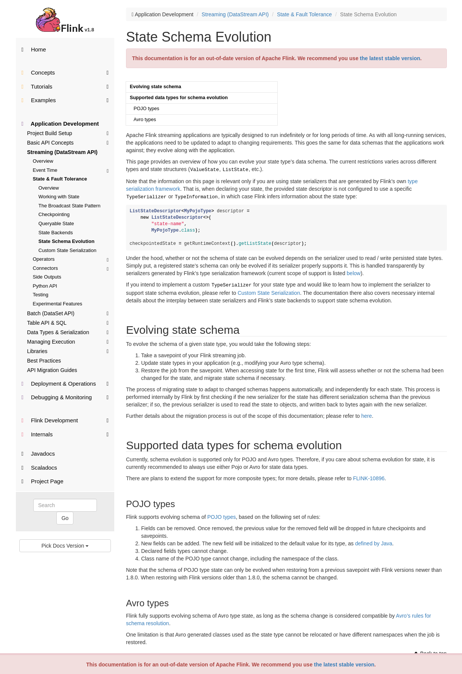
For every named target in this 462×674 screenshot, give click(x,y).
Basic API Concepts (68, 142)
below (354, 272)
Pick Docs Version (65, 546)
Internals (65, 433)
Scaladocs (39, 467)
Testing (40, 294)
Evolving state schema (155, 86)
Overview (43, 161)
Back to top (430, 651)
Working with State (59, 196)
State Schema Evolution (67, 241)
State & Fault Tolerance (60, 179)
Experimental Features (57, 304)
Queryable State (56, 223)
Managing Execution (68, 341)
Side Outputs (47, 277)
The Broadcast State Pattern (70, 206)
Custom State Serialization (67, 250)
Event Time (71, 170)
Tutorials (65, 86)
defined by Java (373, 541)
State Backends (56, 232)
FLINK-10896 (368, 476)
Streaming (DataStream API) (62, 152)
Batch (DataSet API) (68, 313)
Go (64, 518)
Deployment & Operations (65, 383)
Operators (71, 259)
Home (34, 49)
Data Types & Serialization (68, 331)
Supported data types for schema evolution (179, 97)
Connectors (71, 268)
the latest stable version (344, 665)
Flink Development (65, 419)
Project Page (43, 481)
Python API (45, 286)
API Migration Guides (52, 370)
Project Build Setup (68, 132)
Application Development (60, 123)
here (366, 414)
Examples (65, 99)
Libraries (68, 350)
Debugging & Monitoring (65, 396)
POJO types (146, 108)
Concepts (65, 72)
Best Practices (44, 361)
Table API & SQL (68, 322)
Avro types (145, 119)
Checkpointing (54, 214)
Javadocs (38, 453)
